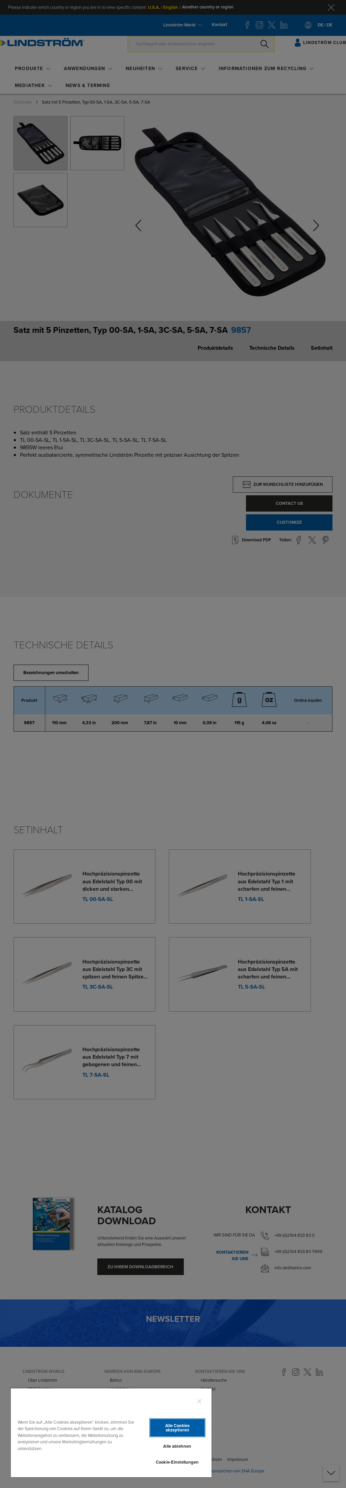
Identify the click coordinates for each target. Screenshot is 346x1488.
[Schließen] (199, 1401)
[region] (111, 1432)
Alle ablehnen (177, 1446)
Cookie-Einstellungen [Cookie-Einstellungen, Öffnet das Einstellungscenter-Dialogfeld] (177, 1462)
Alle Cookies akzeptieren (177, 1427)
